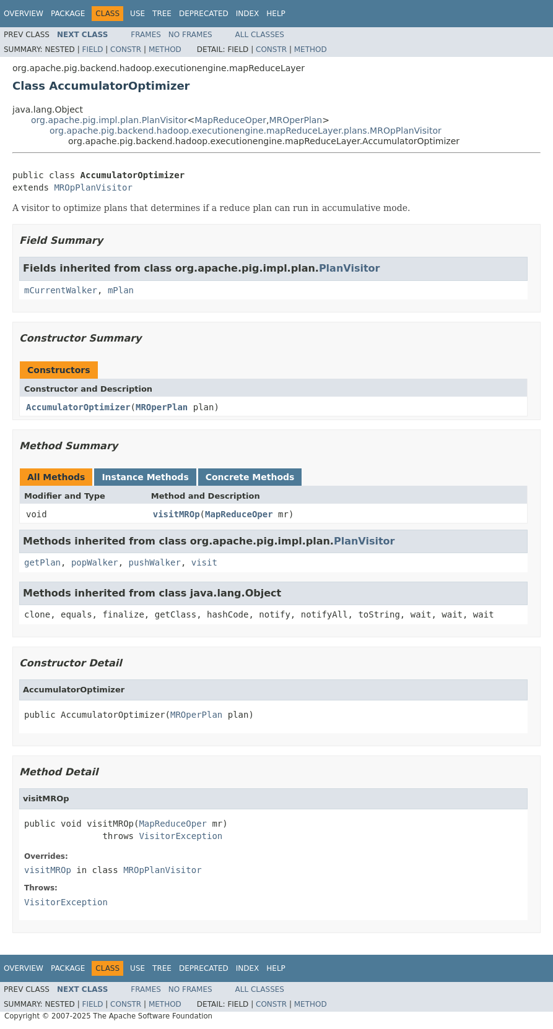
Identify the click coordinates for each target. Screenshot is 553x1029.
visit (204, 562)
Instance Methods (145, 477)
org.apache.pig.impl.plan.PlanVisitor (109, 120)
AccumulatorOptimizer (78, 407)
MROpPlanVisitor (93, 187)
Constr (125, 49)
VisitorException (180, 836)
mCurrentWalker (60, 290)
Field (92, 49)
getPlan (42, 562)
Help (275, 13)
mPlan (121, 290)
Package (68, 13)
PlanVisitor (349, 268)
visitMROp (176, 514)
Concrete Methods (250, 477)
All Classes (259, 34)
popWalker (94, 562)
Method (165, 49)
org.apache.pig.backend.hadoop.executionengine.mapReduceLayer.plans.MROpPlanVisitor (246, 131)
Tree (162, 13)
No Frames (190, 34)
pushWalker (155, 562)
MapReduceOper (230, 120)
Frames (146, 34)
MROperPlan (295, 120)
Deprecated (204, 13)
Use (137, 13)
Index (247, 13)
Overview (23, 13)
